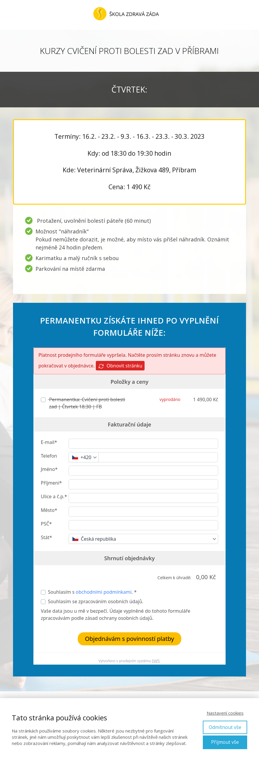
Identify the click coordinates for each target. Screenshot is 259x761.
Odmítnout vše (225, 727)
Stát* (46, 537)
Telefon (49, 456)
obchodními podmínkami (104, 592)
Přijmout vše (225, 742)
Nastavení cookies (225, 713)
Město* (49, 510)
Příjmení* (51, 483)
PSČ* (46, 523)
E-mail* (49, 442)
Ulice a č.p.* (54, 496)
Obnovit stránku (120, 365)
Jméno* (49, 469)
